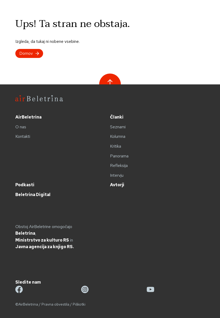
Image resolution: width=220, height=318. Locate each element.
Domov (29, 53)
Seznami (118, 127)
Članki (116, 117)
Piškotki (79, 304)
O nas (20, 127)
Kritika (115, 146)
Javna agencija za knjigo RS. (44, 246)
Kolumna (117, 136)
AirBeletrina (28, 117)
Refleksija (119, 165)
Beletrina (25, 233)
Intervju (116, 175)
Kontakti (22, 136)
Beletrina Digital (33, 194)
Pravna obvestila (55, 304)
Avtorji (117, 185)
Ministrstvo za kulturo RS (42, 240)
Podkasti (24, 185)
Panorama (119, 156)
